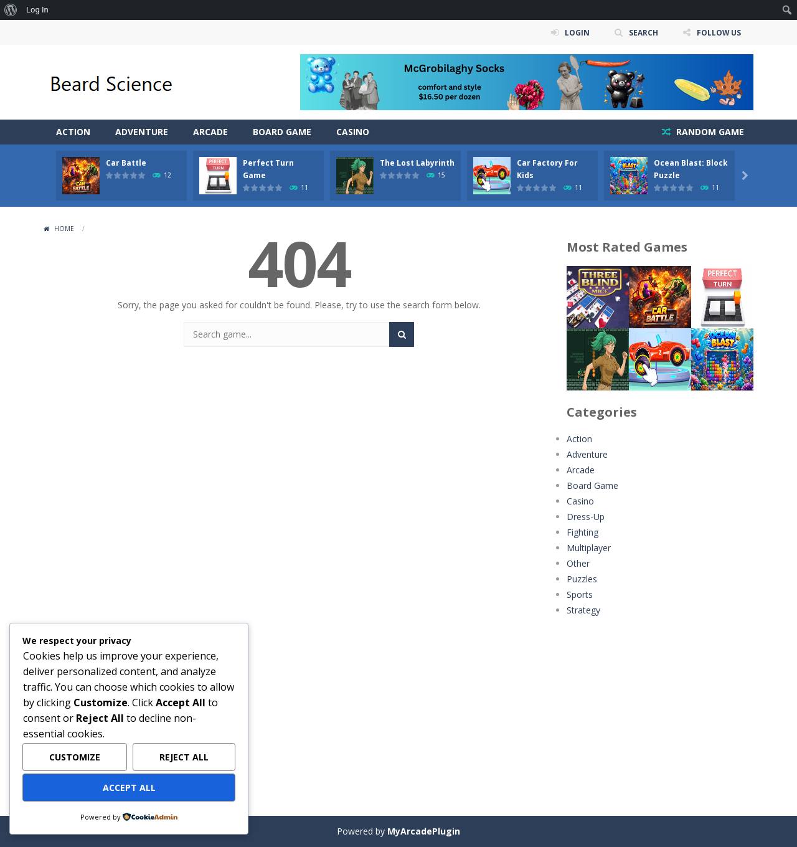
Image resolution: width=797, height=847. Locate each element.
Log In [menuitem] (37, 9)
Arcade (210, 132)
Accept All (129, 787)
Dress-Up (586, 517)
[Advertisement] (660, 708)
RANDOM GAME (709, 132)
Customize (74, 757)
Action (73, 132)
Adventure (141, 132)
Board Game (282, 132)
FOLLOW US (718, 32)
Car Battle (126, 163)
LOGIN (576, 32)
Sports (580, 594)
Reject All (184, 757)
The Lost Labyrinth (417, 163)
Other (578, 563)
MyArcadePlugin (423, 831)
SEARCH (643, 32)
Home (64, 228)
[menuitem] (11, 10)
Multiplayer (589, 548)
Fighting (582, 532)
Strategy (583, 610)
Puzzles (582, 579)
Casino (352, 132)
